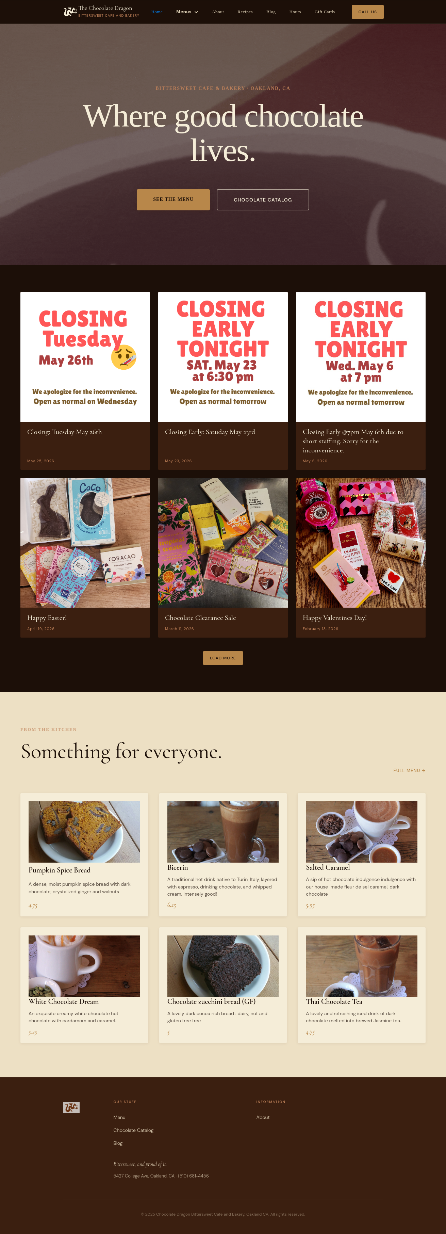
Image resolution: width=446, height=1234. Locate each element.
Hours (295, 11)
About (218, 11)
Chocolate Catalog (134, 1130)
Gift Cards (325, 11)
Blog (271, 11)
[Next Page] (223, 658)
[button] (187, 11)
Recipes (245, 11)
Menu (120, 1117)
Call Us (368, 12)
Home (157, 11)
